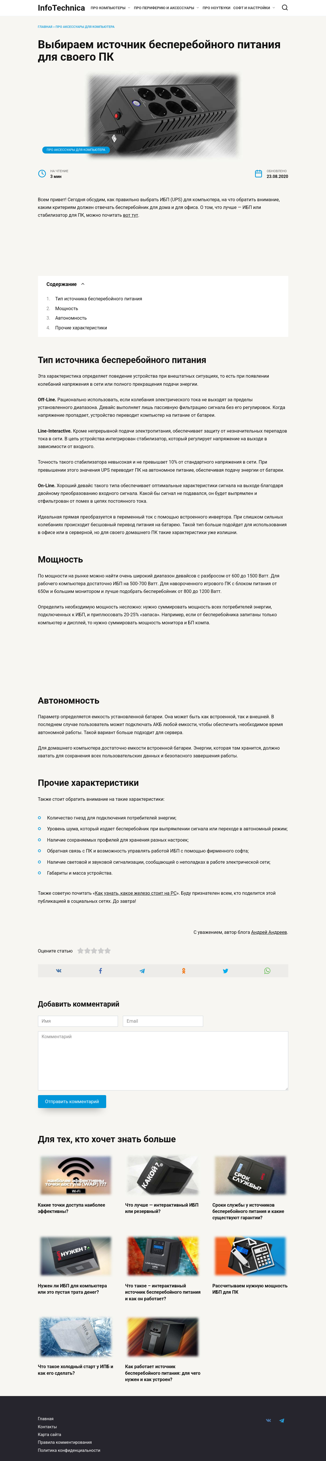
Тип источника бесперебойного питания (98, 299)
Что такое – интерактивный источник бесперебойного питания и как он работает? (163, 1292)
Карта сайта (49, 1434)
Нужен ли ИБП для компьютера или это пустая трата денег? (72, 1289)
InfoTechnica (61, 8)
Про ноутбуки (216, 8)
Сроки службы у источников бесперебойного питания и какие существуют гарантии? (248, 1211)
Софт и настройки (251, 8)
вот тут (130, 215)
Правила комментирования (65, 1442)
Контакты (47, 1426)
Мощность (66, 308)
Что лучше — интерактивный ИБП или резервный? (162, 1208)
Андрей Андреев (269, 932)
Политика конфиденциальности (69, 1450)
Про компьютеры (108, 8)
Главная (45, 27)
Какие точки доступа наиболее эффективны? (71, 1208)
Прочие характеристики (81, 328)
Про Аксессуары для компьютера (85, 27)
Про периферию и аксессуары (164, 8)
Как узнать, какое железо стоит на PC (136, 893)
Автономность (71, 318)
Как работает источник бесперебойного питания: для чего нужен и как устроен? (163, 1373)
